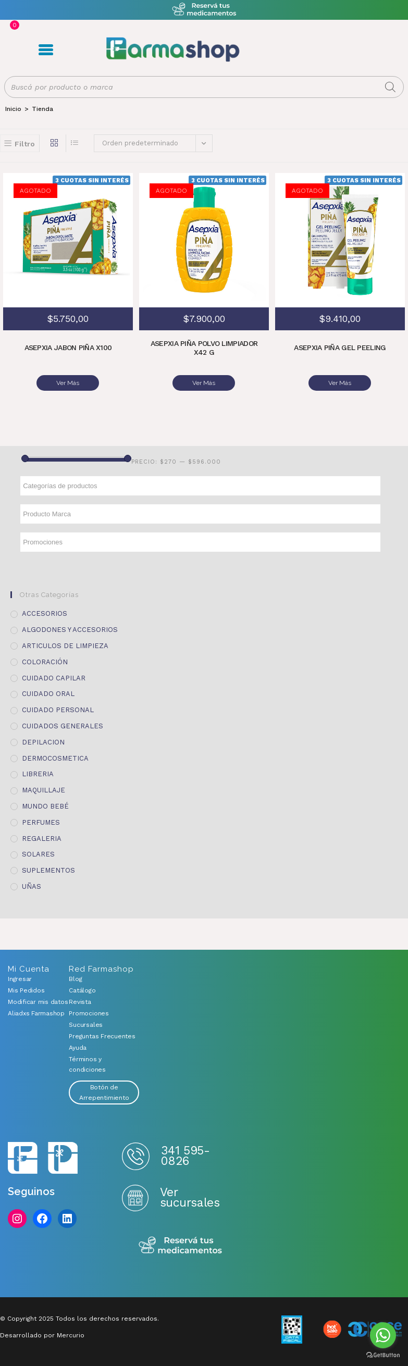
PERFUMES (41, 822)
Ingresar (20, 978)
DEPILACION (43, 742)
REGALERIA (41, 838)
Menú (44, 50)
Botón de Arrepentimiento (104, 1092)
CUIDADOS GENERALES (62, 725)
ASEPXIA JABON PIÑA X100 (68, 349)
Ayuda (77, 1047)
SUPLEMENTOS (48, 870)
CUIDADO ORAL (48, 693)
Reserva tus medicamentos (180, 1245)
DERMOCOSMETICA (55, 758)
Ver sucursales (189, 1197)
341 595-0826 (185, 1155)
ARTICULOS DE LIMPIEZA (65, 645)
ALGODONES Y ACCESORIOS (70, 629)
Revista (80, 1001)
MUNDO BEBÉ (45, 806)
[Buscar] (390, 88)
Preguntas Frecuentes (102, 1035)
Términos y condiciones (87, 1064)
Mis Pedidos (26, 990)
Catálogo (82, 990)
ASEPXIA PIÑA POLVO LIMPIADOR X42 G (204, 349)
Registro (299, 50)
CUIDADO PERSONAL (58, 709)
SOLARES (38, 854)
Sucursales (86, 1024)
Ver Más (67, 385)
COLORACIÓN (45, 661)
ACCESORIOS (44, 613)
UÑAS (31, 886)
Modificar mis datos (30, 1001)
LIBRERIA (38, 773)
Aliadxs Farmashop (30, 1012)
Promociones (88, 1012)
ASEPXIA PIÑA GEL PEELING (340, 349)
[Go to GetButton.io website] (383, 1355)
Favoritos (332, 50)
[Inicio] (13, 110)
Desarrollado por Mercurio (42, 1334)
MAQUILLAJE (43, 789)
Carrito (316, 50)
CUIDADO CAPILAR (53, 677)
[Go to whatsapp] (383, 1335)
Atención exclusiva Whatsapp (204, 10)
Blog (75, 978)
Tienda (42, 110)
